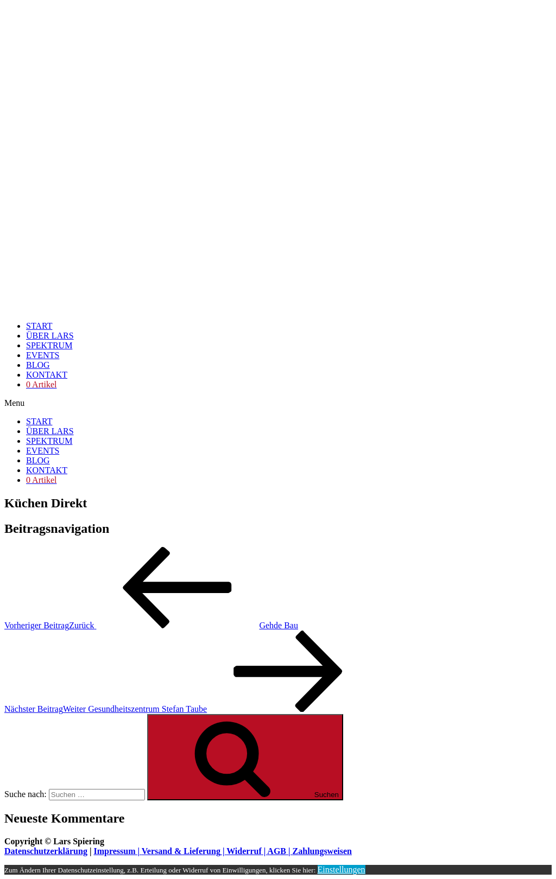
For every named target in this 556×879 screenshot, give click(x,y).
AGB (276, 851)
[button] (278, 403)
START (39, 325)
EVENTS (42, 355)
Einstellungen (341, 869)
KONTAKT (46, 374)
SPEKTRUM (49, 345)
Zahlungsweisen (322, 851)
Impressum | (117, 851)
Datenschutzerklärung (45, 851)
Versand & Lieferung (181, 851)
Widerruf (244, 851)
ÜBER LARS (50, 335)
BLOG (38, 365)
